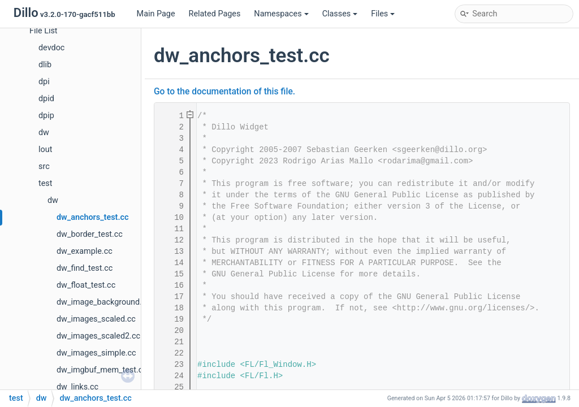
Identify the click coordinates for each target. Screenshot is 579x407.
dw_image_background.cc (103, 302)
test (45, 183)
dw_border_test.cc (90, 234)
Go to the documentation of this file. (224, 91)
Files (383, 14)
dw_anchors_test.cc (93, 217)
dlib (44, 65)
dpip (46, 115)
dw (43, 132)
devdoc (51, 48)
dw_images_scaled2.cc (98, 336)
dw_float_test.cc (86, 285)
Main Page (156, 14)
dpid (46, 98)
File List (43, 31)
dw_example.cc (85, 251)
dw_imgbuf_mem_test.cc (102, 370)
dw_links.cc (77, 387)
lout (45, 149)
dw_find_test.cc (85, 268)
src (44, 166)
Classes (340, 14)
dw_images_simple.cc (96, 353)
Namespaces (281, 14)
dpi (44, 81)
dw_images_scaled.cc (96, 319)
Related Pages (215, 14)
